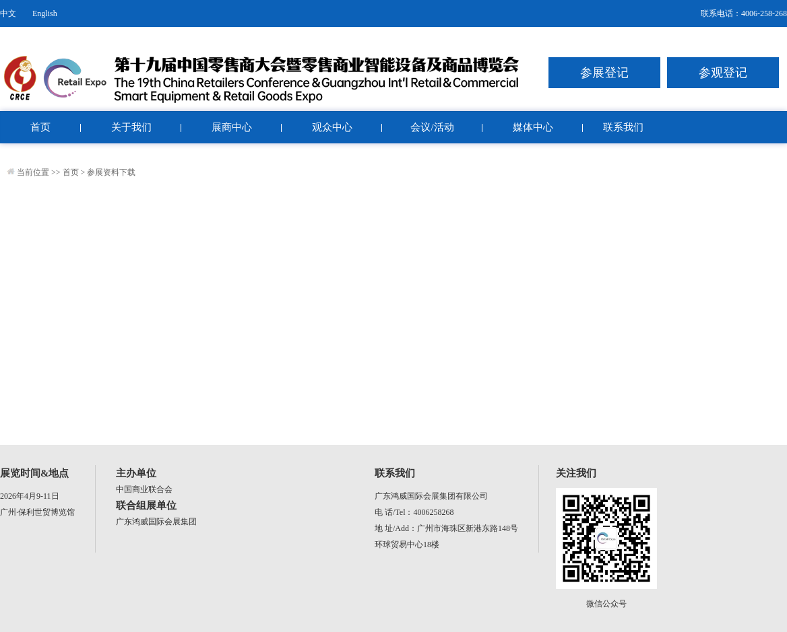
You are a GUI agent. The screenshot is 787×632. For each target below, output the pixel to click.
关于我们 (131, 127)
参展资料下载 (111, 172)
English (44, 13)
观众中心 (332, 127)
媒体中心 (533, 127)
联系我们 (623, 127)
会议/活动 (431, 127)
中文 (8, 13)
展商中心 (232, 127)
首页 (40, 127)
